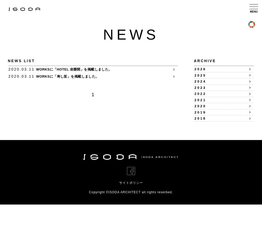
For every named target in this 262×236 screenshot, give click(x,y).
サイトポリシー (131, 214)
